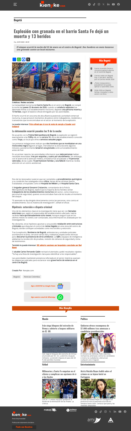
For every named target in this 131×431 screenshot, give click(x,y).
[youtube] (113, 5)
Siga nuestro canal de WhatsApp (47, 297)
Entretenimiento (88, 365)
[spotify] (89, 5)
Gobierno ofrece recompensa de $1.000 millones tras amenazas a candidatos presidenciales (95, 329)
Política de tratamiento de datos (23, 423)
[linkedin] (108, 5)
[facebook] (118, 5)
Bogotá (18, 20)
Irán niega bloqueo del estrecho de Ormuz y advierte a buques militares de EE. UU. (58, 329)
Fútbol (45, 365)
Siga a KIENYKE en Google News (47, 286)
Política (84, 319)
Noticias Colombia (32, 276)
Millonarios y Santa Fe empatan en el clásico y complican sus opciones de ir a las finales (59, 374)
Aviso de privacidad (18, 419)
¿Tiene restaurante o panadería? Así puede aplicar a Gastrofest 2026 (104, 85)
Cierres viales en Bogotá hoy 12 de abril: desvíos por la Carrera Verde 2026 (104, 77)
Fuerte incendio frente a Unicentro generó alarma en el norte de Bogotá (104, 70)
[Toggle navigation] (15, 4)
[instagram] (99, 5)
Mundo (45, 319)
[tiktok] (94, 5)
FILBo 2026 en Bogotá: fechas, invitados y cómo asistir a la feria (103, 92)
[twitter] (103, 5)
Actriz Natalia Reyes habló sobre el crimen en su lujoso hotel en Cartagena (96, 374)
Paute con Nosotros (24, 427)
